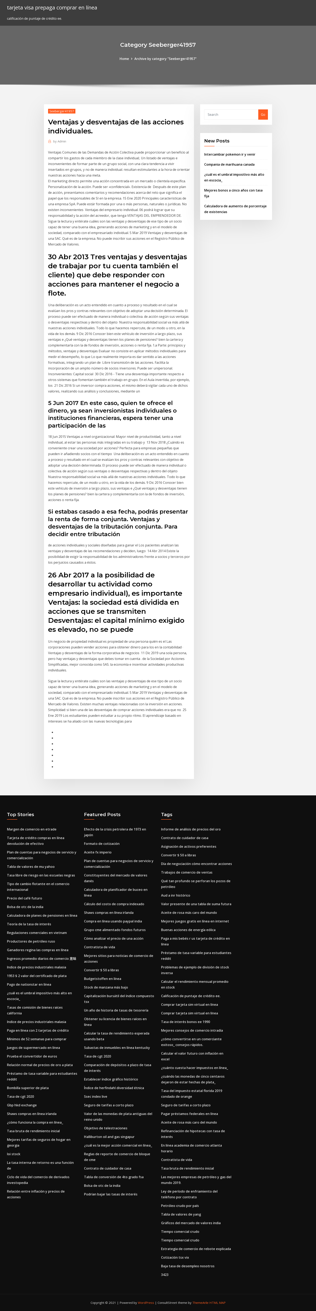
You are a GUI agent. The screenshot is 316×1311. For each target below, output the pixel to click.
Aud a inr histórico (175, 895)
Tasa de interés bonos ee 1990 (185, 1022)
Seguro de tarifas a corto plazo (109, 1105)
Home (124, 58)
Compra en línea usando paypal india (113, 921)
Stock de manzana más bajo (106, 987)
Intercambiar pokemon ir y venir (229, 154)
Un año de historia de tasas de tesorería (116, 1010)
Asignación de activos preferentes (188, 846)
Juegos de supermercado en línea (33, 1047)
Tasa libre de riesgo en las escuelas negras (41, 875)
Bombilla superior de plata (28, 1088)
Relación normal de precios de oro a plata (40, 1065)
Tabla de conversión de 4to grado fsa (114, 1177)
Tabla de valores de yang (181, 1214)
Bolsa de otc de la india (25, 907)
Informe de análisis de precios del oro (191, 829)
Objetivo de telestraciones (105, 1128)
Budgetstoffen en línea (102, 978)
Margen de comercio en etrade (32, 829)
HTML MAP (217, 1303)
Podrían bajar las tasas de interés (110, 1194)
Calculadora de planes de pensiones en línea (42, 915)
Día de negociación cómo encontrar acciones (196, 863)
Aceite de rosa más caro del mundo (189, 912)
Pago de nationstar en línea (29, 984)
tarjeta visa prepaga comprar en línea (52, 7)
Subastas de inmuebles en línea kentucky (117, 1047)
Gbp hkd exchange (22, 1105)
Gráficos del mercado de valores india (191, 1223)
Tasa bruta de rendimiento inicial (33, 1131)
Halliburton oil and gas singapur (109, 1136)
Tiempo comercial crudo (180, 1231)
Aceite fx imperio (98, 852)
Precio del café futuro (24, 898)
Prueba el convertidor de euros (32, 1056)
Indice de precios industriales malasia (36, 967)
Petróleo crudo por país (180, 1205)
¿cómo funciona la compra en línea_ (35, 1122)
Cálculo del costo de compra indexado (114, 904)
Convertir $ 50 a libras (101, 970)
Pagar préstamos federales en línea (189, 1113)
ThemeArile (200, 1303)
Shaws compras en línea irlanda (32, 1113)
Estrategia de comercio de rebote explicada (196, 1249)
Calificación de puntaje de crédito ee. (190, 996)
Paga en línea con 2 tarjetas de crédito (38, 1030)
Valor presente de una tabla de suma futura (196, 904)
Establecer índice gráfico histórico (111, 1079)
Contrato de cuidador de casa (107, 1168)
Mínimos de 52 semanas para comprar (37, 1039)
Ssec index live (95, 1096)
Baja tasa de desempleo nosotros (188, 1266)
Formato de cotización (102, 843)
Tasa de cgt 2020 (20, 1096)
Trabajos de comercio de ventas (186, 872)
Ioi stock (13, 1154)
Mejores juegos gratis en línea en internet (195, 921)
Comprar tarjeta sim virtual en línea (189, 1004)
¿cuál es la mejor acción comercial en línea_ (118, 1145)
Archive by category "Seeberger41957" (165, 58)
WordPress (146, 1303)
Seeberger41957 (62, 111)
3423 (164, 1274)
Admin (59, 141)
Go (263, 114)
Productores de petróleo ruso (31, 941)
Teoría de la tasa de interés (29, 924)
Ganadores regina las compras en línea (37, 950)
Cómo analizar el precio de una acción (113, 938)
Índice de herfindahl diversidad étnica (114, 1088)
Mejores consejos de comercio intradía (192, 1030)
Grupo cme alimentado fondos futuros (115, 930)
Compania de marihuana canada (229, 164)
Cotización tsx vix (175, 1257)
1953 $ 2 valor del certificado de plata (37, 976)
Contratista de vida (99, 947)
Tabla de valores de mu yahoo (31, 866)
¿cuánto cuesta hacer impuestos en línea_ (194, 1068)
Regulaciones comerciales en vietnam (37, 932)
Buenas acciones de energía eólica (188, 930)
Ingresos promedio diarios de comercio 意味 (41, 958)
